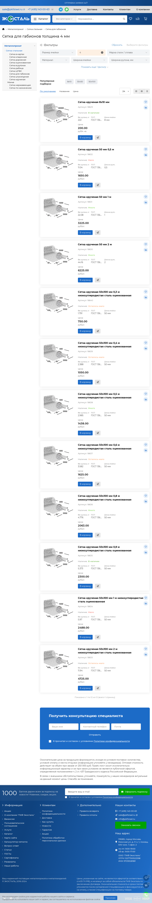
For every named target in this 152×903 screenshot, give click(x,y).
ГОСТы (7, 854)
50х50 (80, 81)
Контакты (108, 9)
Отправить (95, 734)
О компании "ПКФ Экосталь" (19, 815)
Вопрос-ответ (11, 846)
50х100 (92, 81)
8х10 (69, 81)
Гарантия (47, 830)
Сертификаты (11, 858)
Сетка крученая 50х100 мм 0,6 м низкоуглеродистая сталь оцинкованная (104, 446)
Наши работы (11, 866)
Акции (7, 811)
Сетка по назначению (20, 88)
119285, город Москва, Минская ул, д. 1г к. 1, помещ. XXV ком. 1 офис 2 (133, 842)
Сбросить (117, 45)
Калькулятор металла (15, 842)
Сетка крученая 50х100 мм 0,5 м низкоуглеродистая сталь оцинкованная (104, 395)
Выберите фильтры (137, 45)
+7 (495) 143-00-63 (127, 811)
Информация (12, 805)
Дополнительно (89, 805)
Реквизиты (10, 862)
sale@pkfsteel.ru (126, 815)
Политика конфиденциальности (53, 812)
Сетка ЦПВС (15, 71)
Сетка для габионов (56, 29)
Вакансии (9, 819)
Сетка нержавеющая (20, 85)
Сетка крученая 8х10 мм (93, 102)
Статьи (8, 850)
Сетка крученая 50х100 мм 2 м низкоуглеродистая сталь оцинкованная (104, 651)
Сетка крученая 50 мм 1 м (94, 196)
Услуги (77, 9)
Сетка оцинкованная (20, 62)
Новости (46, 826)
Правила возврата (89, 811)
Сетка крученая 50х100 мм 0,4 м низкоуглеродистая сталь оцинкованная (104, 344)
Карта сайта (10, 838)
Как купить (48, 822)
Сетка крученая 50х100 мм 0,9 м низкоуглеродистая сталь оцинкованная (104, 548)
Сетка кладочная (18, 57)
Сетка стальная (34, 29)
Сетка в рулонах (17, 65)
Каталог (40, 19)
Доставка (92, 9)
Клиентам (48, 805)
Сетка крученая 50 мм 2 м (95, 244)
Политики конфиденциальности (112, 741)
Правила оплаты (88, 815)
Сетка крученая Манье (16, 80)
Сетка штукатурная (19, 76)
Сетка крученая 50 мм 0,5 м (96, 149)
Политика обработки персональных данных (54, 839)
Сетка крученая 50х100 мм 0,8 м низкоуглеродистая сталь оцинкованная (104, 497)
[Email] (91, 791)
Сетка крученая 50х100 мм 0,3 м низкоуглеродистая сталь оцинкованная (104, 293)
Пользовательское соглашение (14, 824)
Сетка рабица (16, 68)
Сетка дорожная (17, 60)
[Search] (101, 19)
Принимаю (110, 898)
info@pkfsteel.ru (126, 819)
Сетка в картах (16, 54)
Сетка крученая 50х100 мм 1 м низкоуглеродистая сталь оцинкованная (110, 599)
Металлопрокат (16, 29)
